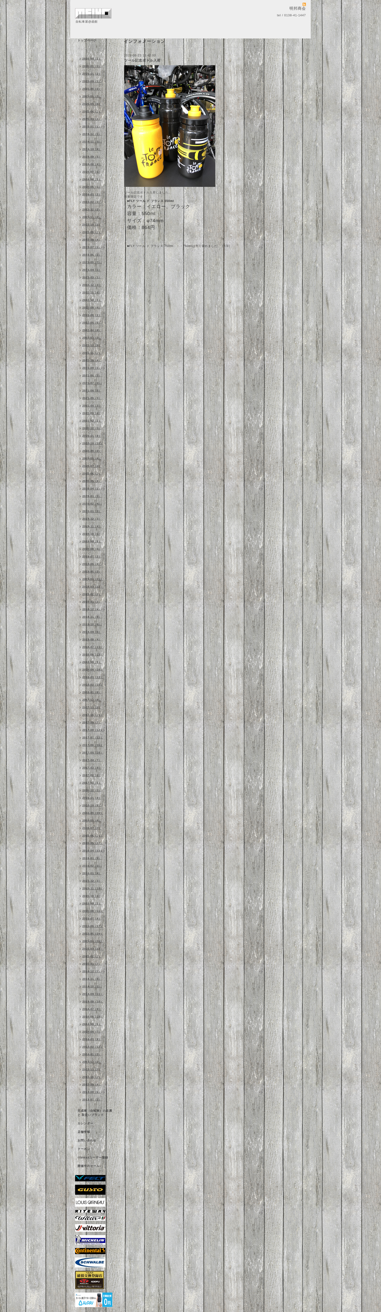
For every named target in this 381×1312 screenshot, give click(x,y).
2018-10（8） (92, 624)
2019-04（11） (92, 579)
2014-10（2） (92, 986)
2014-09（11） (92, 994)
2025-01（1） (92, 126)
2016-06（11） (92, 835)
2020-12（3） (92, 428)
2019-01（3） (92, 601)
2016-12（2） (92, 790)
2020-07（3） (92, 466)
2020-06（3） (92, 473)
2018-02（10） (92, 684)
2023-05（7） (92, 262)
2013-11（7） (92, 1069)
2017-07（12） (92, 737)
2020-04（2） (92, 488)
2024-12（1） (92, 134)
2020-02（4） (92, 503)
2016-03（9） (92, 858)
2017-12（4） (92, 699)
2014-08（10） (92, 1001)
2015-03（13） (92, 948)
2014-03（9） (92, 1039)
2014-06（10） (92, 1016)
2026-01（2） (92, 66)
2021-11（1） (92, 352)
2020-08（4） (92, 458)
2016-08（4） (92, 820)
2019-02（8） (92, 594)
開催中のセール (89, 1166)
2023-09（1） (92, 232)
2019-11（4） (92, 526)
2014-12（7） (92, 971)
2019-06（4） (92, 564)
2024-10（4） (92, 149)
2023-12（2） (92, 209)
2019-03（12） (92, 586)
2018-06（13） (92, 654)
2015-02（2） (92, 956)
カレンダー (85, 1123)
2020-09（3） (92, 450)
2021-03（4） (92, 413)
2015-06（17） (92, 926)
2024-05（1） (92, 186)
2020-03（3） (92, 496)
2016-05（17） (92, 843)
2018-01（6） (92, 692)
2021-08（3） (92, 375)
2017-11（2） (92, 707)
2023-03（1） (92, 277)
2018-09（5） (92, 631)
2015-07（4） (92, 918)
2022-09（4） (92, 307)
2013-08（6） (92, 1092)
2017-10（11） (92, 714)
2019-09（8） (92, 541)
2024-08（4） (92, 164)
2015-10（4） (92, 895)
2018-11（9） (92, 616)
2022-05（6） (92, 322)
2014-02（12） (92, 1046)
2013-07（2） (92, 1099)
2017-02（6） (92, 775)
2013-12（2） (92, 1061)
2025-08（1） (92, 88)
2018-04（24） (92, 669)
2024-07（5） (92, 171)
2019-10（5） (92, 533)
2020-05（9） (92, 481)
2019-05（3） (92, 571)
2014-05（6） (92, 1024)
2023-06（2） (92, 254)
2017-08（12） (92, 730)
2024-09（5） (92, 156)
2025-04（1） (92, 111)
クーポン (84, 1149)
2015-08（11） (92, 911)
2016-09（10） (92, 812)
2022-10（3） (92, 300)
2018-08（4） (92, 639)
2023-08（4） (92, 239)
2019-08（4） (92, 548)
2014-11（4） (92, 978)
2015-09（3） (92, 903)
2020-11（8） (92, 435)
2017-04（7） (92, 760)
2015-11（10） (92, 888)
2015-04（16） (92, 941)
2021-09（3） (92, 367)
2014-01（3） (92, 1054)
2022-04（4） (92, 330)
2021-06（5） (92, 390)
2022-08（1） (92, 315)
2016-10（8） (92, 805)
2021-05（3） (92, 398)
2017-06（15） (92, 745)
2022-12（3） (92, 284)
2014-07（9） (92, 1009)
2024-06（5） (92, 179)
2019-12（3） (92, 518)
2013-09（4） (92, 1084)
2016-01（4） (92, 873)
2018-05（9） (92, 662)
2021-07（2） (92, 383)
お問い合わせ (87, 1140)
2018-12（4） (92, 609)
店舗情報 (84, 1132)
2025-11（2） (92, 73)
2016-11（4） (92, 797)
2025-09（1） (92, 81)
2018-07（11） (92, 647)
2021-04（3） (92, 405)
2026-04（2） (92, 58)
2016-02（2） (92, 865)
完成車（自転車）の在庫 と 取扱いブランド (95, 1113)
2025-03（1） (92, 119)
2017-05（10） (92, 752)
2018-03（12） (92, 677)
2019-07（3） (92, 556)
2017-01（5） (92, 782)
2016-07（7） (92, 828)
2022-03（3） (92, 337)
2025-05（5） (92, 103)
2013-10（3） (92, 1076)
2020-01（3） (92, 511)
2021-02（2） (92, 420)
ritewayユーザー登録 (93, 1157)
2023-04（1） (92, 269)
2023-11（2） (92, 217)
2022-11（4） (92, 292)
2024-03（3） (92, 194)
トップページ (87, 40)
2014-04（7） (92, 1031)
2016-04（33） (92, 850)
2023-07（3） (92, 247)
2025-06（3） (92, 96)
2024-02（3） (92, 201)
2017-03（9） (92, 767)
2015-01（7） (92, 963)
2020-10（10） (92, 443)
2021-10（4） (92, 360)
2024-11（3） (92, 141)
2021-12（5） (92, 345)
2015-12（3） (92, 880)
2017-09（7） (92, 722)
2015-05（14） (92, 933)
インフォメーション (92, 49)
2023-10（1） (92, 224)
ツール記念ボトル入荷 (142, 60)
